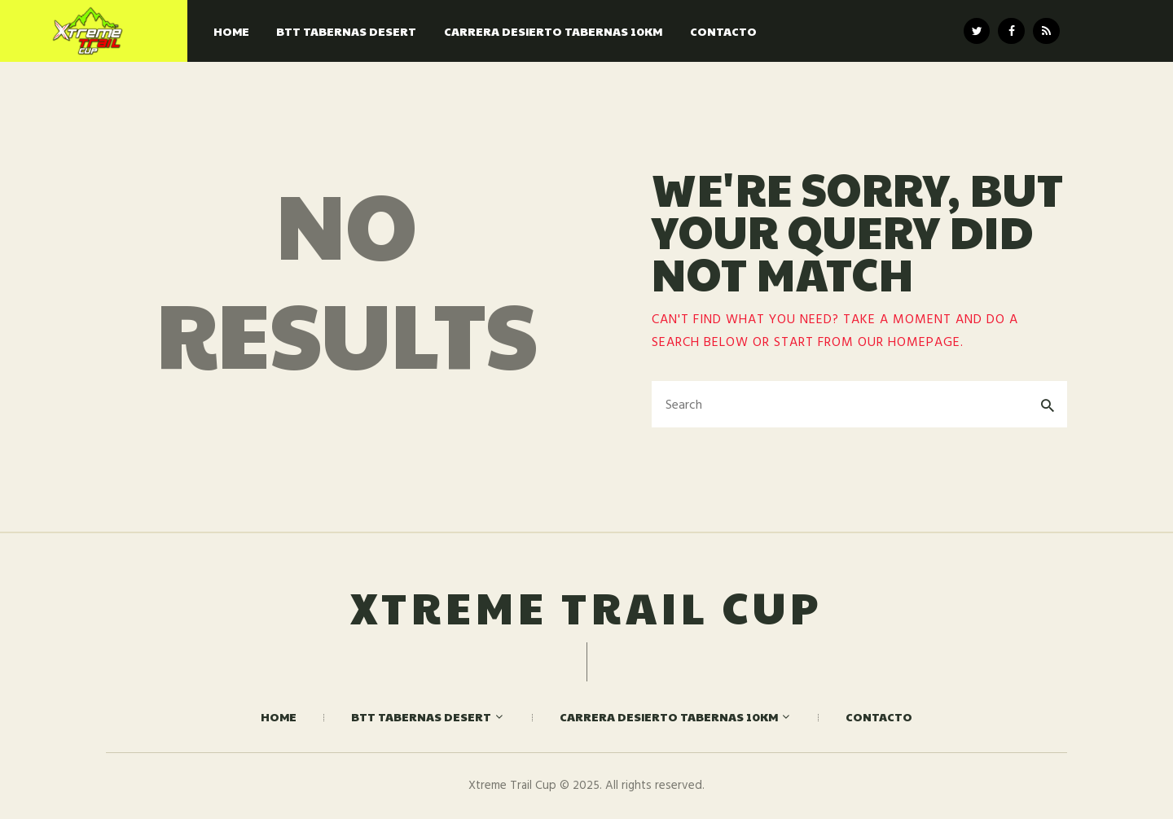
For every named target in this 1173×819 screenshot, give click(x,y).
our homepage (909, 342)
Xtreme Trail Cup (586, 606)
